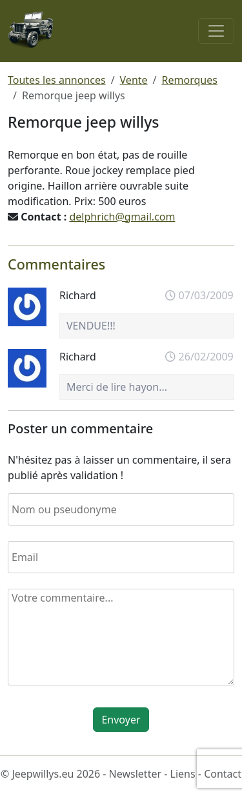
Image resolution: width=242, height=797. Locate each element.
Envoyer (120, 720)
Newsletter (135, 774)
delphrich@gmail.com (122, 217)
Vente (134, 80)
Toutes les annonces (57, 80)
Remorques (189, 80)
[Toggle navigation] (216, 31)
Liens (183, 774)
